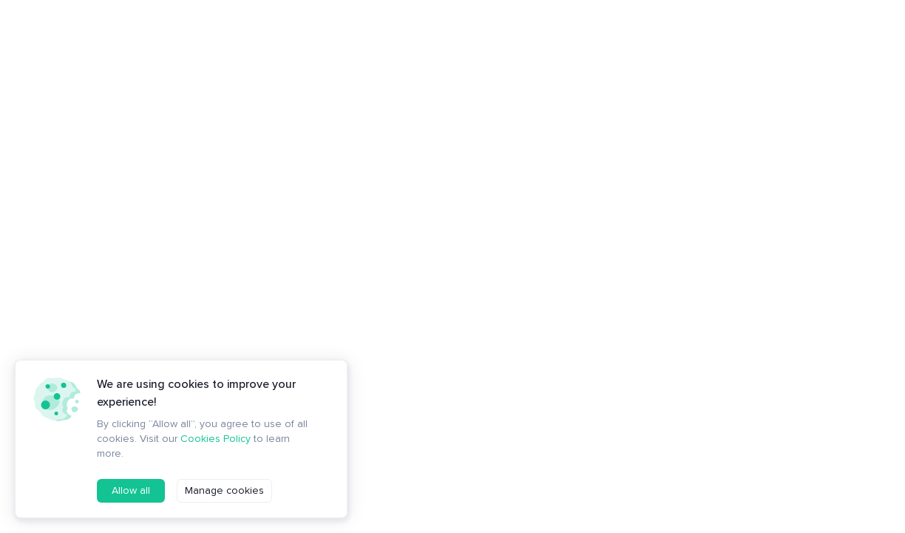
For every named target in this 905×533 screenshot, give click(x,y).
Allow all (131, 490)
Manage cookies (224, 490)
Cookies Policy (215, 438)
